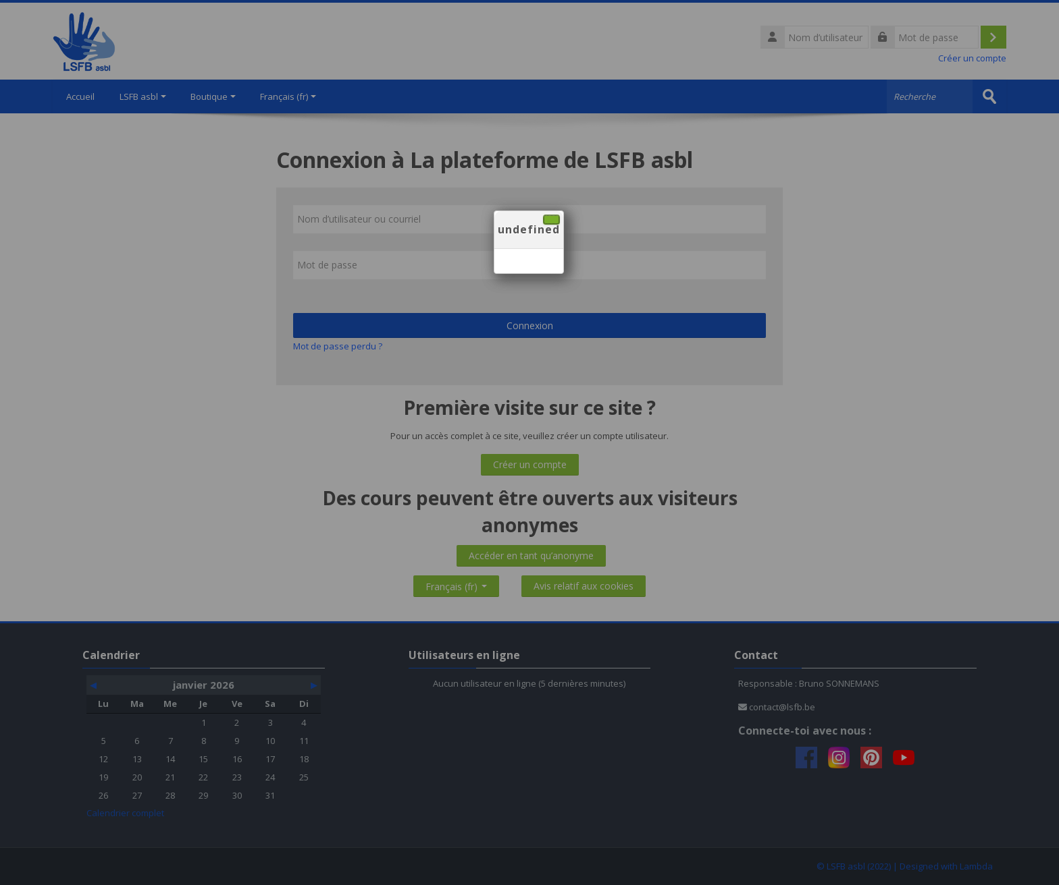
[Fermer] (551, 220)
